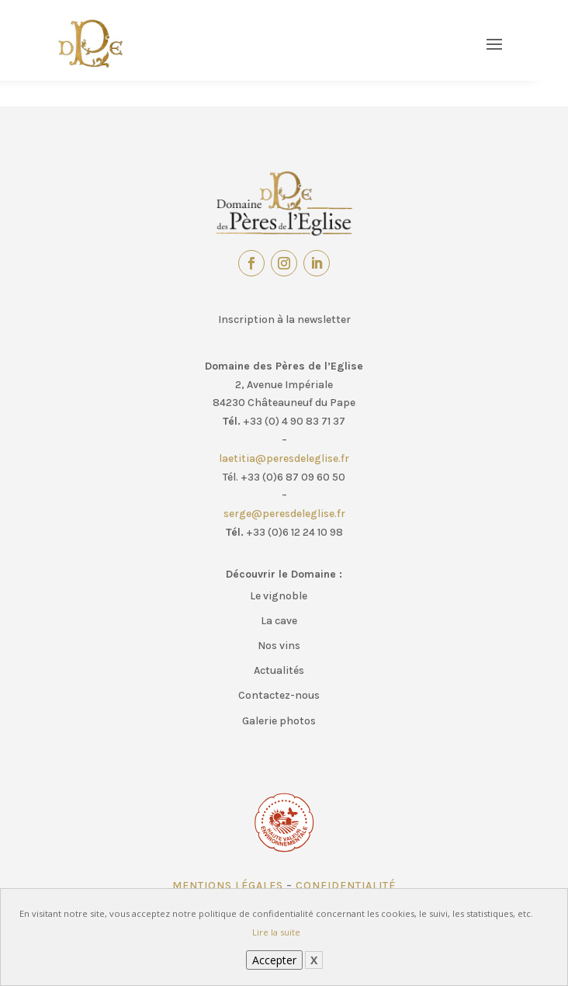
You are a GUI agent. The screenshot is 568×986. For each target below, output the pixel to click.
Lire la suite (276, 932)
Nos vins (279, 645)
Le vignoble (278, 595)
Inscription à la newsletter (284, 319)
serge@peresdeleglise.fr (284, 513)
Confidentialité (346, 885)
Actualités (279, 670)
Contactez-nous (279, 695)
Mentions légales (227, 885)
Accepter (274, 960)
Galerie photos (279, 720)
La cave (279, 620)
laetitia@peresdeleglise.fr (284, 458)
